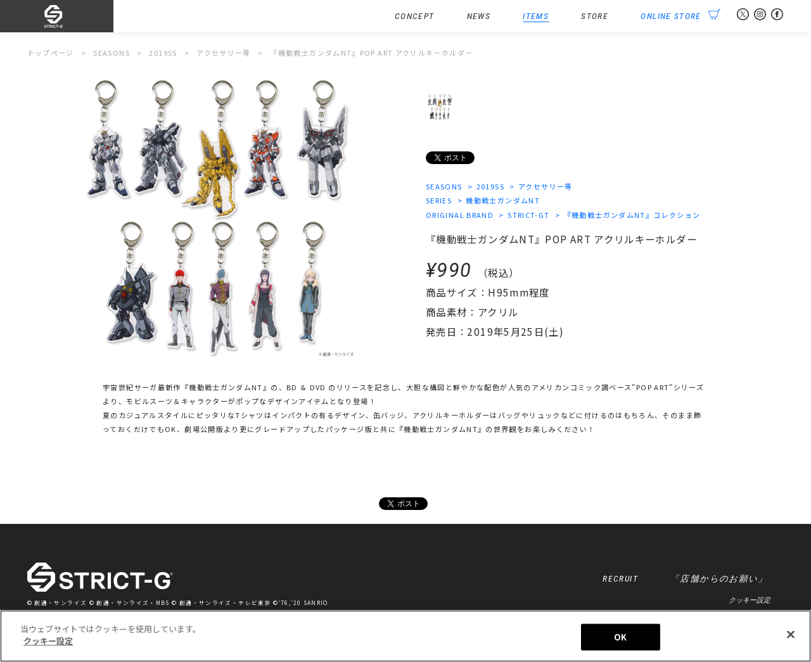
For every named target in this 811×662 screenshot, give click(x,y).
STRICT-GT (528, 215)
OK (620, 637)
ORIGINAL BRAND (460, 215)
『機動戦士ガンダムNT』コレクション (632, 215)
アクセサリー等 (545, 186)
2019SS (490, 186)
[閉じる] (791, 634)
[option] (215, 217)
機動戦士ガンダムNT (503, 200)
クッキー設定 (749, 600)
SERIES (439, 200)
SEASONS (444, 186)
